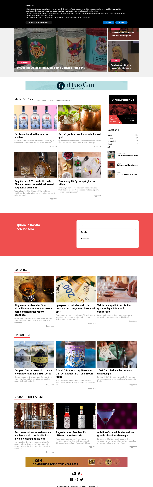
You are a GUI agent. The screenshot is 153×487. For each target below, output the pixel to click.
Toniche (84, 232)
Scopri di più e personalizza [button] (38, 22)
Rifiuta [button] (108, 22)
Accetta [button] (121, 22)
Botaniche (85, 239)
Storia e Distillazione (28, 396)
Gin (82, 226)
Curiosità (20, 269)
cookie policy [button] (93, 11)
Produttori (22, 335)
